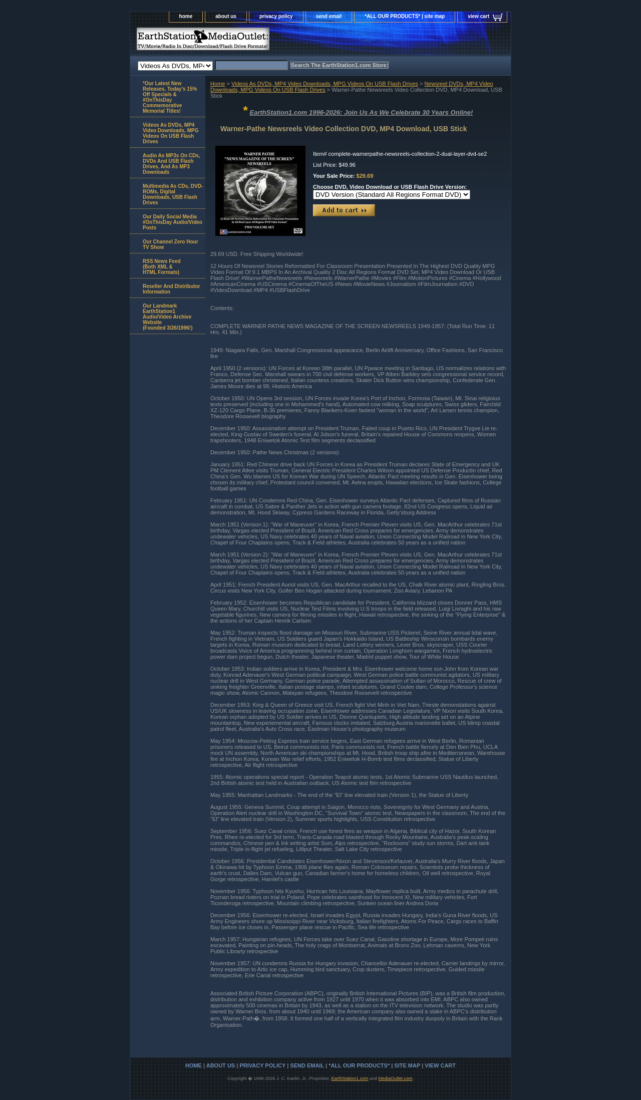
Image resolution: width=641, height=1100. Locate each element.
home (186, 16)
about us (225, 16)
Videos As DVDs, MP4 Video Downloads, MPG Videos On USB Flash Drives (324, 84)
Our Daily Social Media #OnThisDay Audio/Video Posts (172, 222)
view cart (478, 16)
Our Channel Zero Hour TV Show (170, 244)
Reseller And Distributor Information (171, 289)
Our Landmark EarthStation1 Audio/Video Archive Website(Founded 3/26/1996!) (167, 317)
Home (217, 84)
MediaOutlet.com (396, 1078)
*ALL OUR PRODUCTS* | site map (405, 16)
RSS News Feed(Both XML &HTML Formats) (162, 266)
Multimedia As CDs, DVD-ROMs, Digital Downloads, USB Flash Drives (173, 194)
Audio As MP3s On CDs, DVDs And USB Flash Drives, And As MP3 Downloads (171, 164)
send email (329, 16)
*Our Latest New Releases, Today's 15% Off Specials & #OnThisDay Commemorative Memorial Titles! (170, 97)
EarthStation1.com (349, 1078)
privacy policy (276, 16)
